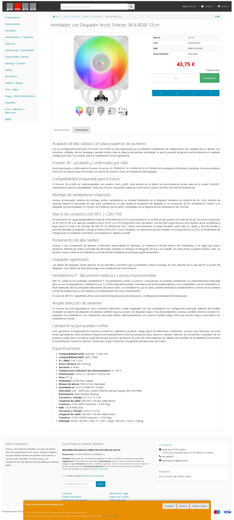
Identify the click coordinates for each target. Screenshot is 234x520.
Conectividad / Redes (17, 56)
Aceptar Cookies (199, 506)
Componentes (13, 24)
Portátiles (10, 30)
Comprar (209, 78)
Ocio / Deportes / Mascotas (15, 110)
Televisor (10, 43)
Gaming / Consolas (15, 63)
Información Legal (118, 493)
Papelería (10, 102)
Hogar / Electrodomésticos (20, 96)
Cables (8, 69)
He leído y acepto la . (85, 475)
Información (81, 129)
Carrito (223, 6)
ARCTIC (191, 37)
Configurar (169, 506)
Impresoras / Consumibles (19, 50)
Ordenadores (12, 17)
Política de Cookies (110, 516)
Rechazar (183, 506)
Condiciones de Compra (74, 500)
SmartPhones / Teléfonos (19, 37)
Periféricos (11, 76)
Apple (8, 119)
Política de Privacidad (99, 469)
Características (61, 129)
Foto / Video (12, 89)
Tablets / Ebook (14, 82)
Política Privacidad (71, 496)
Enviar (100, 484)
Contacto (207, 6)
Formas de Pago (118, 500)
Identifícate (189, 6)
